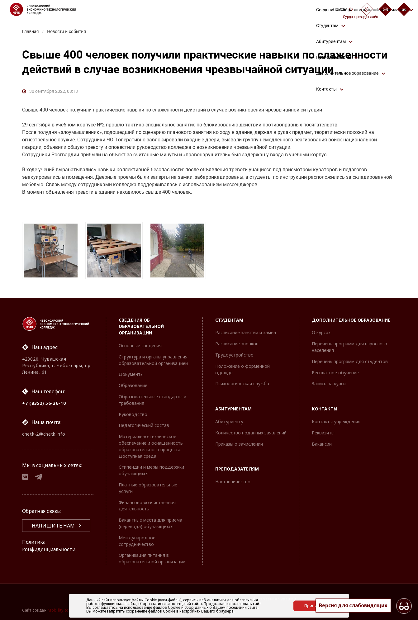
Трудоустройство (234, 355)
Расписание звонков (237, 344)
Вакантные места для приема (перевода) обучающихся (150, 523)
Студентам (229, 320)
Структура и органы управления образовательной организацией (153, 360)
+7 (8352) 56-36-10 (44, 403)
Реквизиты (323, 433)
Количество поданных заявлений (251, 433)
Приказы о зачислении (239, 444)
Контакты (324, 409)
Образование (133, 386)
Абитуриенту (229, 421)
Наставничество (232, 482)
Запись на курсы (329, 384)
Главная (30, 31)
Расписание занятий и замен (245, 333)
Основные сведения (140, 345)
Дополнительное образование (351, 320)
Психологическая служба (242, 384)
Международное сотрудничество (137, 541)
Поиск (343, 9)
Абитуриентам (233, 409)
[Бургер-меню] (404, 9)
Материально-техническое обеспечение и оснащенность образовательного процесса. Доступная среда (151, 446)
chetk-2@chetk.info (43, 434)
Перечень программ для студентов (350, 361)
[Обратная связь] (385, 9)
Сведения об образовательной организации (141, 326)
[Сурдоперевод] (366, 9)
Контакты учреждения (336, 421)
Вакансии (322, 444)
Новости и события (68, 31)
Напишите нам (53, 526)
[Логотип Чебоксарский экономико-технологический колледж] (47, 9)
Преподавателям (237, 469)
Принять (312, 605)
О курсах (321, 333)
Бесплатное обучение (335, 373)
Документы (131, 374)
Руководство (133, 414)
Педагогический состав (144, 425)
